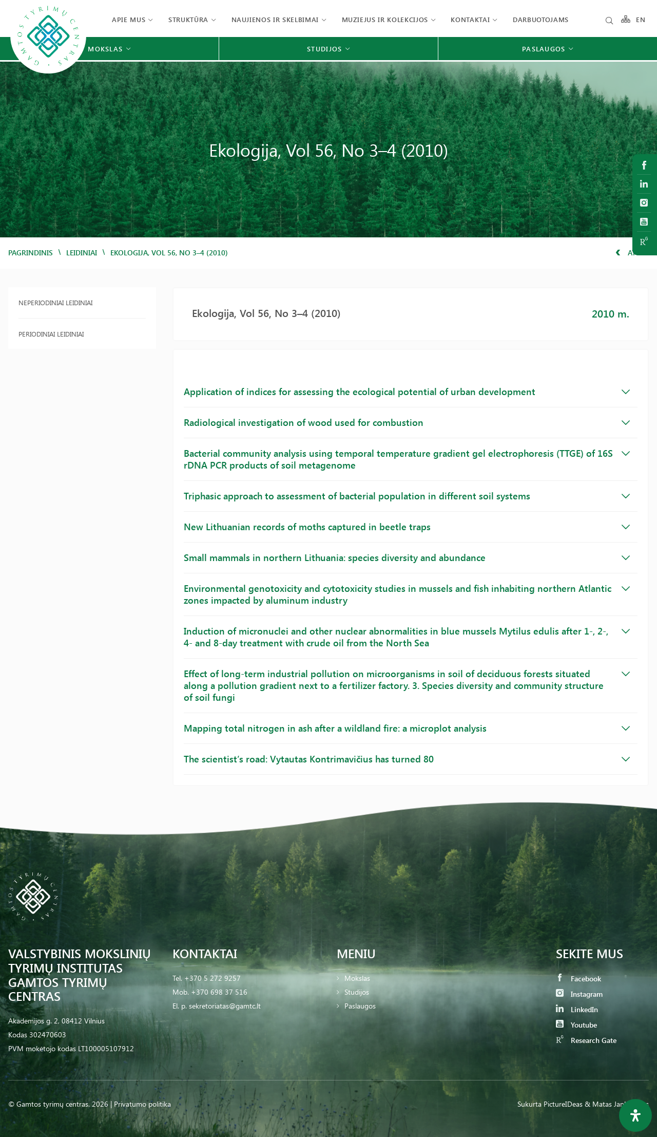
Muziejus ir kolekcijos (385, 19)
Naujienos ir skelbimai (275, 19)
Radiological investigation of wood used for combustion (407, 422)
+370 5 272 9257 (212, 978)
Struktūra (188, 19)
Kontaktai (470, 19)
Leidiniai (81, 252)
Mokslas (357, 978)
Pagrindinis (30, 252)
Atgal (632, 252)
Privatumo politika (142, 1104)
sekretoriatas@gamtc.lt (225, 1006)
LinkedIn (577, 1009)
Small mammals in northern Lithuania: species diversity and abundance (407, 557)
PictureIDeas (563, 1104)
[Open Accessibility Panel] (635, 1115)
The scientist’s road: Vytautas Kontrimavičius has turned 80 (407, 759)
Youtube (576, 1025)
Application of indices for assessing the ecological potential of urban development (407, 391)
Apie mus (128, 19)
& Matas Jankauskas (617, 1104)
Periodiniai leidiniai (51, 333)
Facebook (578, 978)
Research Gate (586, 1040)
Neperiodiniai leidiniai (55, 302)
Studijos (356, 992)
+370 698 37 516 (219, 992)
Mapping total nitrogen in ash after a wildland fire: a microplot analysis (407, 728)
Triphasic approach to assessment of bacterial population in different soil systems (407, 496)
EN (641, 19)
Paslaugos (360, 1006)
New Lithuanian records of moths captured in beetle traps (407, 526)
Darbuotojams (541, 19)
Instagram (579, 994)
